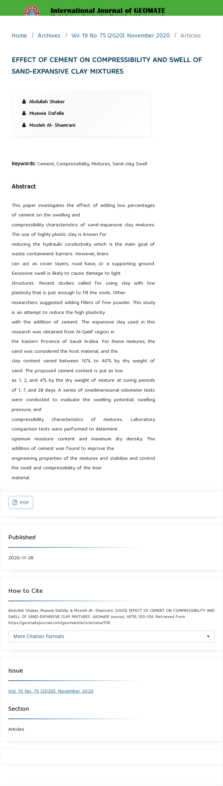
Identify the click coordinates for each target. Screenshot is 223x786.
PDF (23, 503)
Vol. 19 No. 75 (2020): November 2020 (120, 36)
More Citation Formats (38, 636)
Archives (49, 36)
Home (19, 36)
